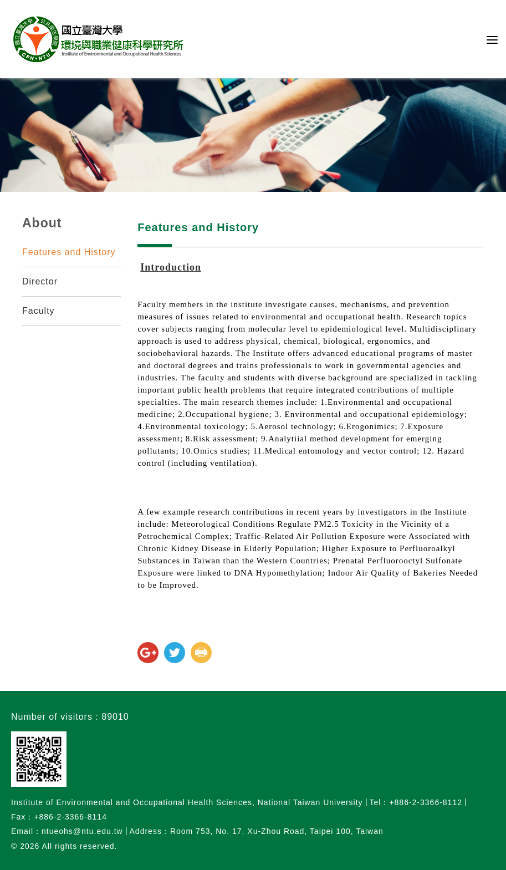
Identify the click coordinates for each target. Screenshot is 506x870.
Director (40, 281)
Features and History (69, 252)
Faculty (38, 311)
